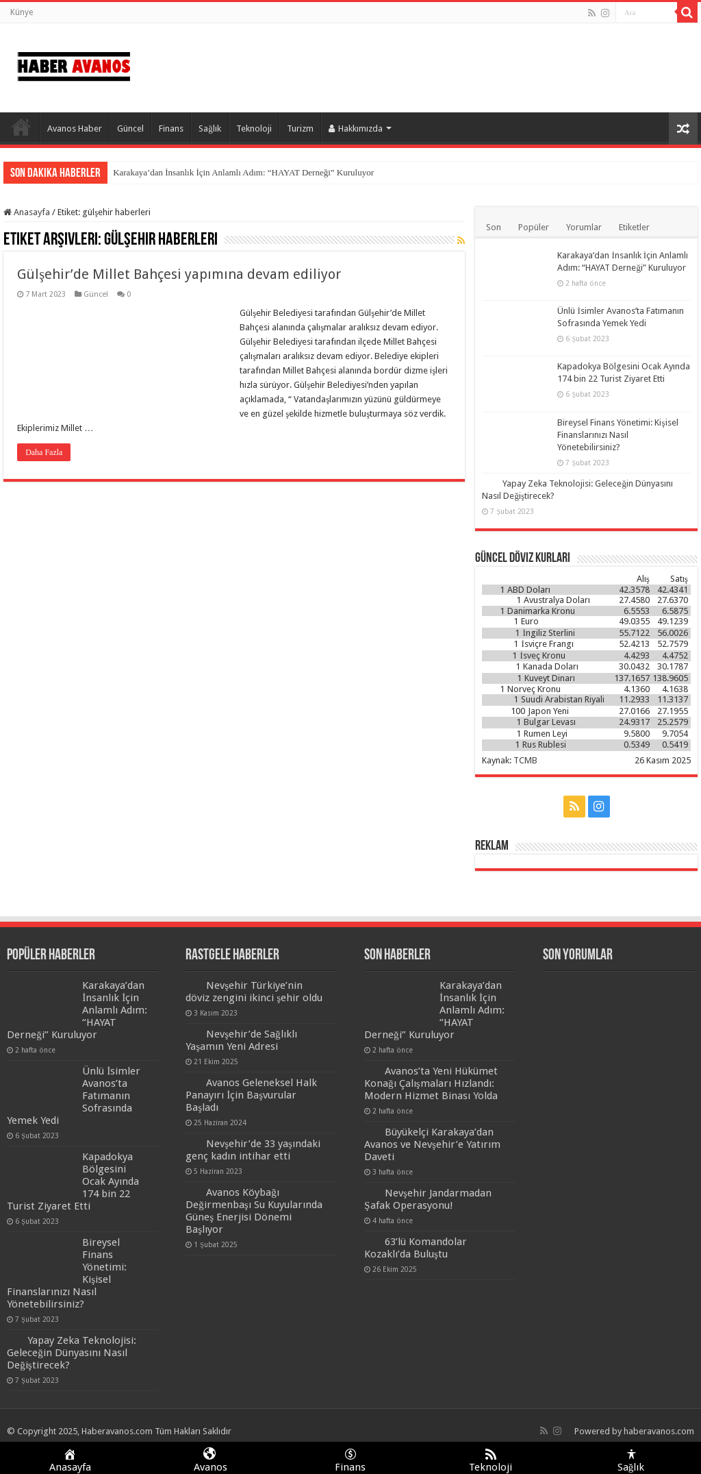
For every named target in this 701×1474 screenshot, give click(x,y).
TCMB (525, 760)
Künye (21, 12)
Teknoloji (254, 128)
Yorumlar (584, 227)
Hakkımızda (356, 128)
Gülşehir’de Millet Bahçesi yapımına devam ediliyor (179, 274)
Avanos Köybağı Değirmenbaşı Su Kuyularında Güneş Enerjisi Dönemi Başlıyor (254, 1211)
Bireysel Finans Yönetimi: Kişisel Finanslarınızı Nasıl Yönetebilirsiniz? (617, 434)
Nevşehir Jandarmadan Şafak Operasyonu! (428, 1199)
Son (493, 227)
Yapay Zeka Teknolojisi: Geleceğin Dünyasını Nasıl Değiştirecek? (71, 1352)
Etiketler (634, 227)
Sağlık (210, 128)
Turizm (300, 128)
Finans (171, 128)
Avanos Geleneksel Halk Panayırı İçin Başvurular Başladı (251, 1095)
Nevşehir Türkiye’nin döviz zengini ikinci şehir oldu (254, 991)
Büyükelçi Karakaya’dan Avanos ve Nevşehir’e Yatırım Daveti (432, 1144)
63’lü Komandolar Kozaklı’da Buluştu (415, 1248)
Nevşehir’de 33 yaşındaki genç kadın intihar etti (253, 1150)
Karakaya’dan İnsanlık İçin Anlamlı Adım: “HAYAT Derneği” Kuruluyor (243, 172)
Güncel (130, 128)
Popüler (533, 227)
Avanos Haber (74, 128)
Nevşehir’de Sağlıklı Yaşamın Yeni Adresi (241, 1040)
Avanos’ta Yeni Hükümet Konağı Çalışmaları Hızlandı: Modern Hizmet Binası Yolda (431, 1083)
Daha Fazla (43, 452)
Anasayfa (21, 126)
